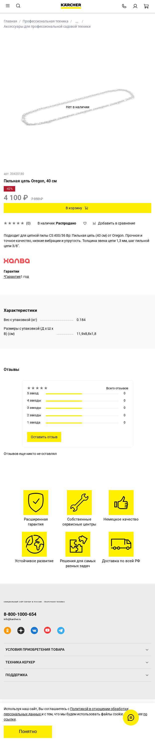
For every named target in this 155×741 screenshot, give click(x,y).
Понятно (28, 731)
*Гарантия (12, 277)
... (76, 21)
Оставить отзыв (44, 437)
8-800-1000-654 (20, 614)
